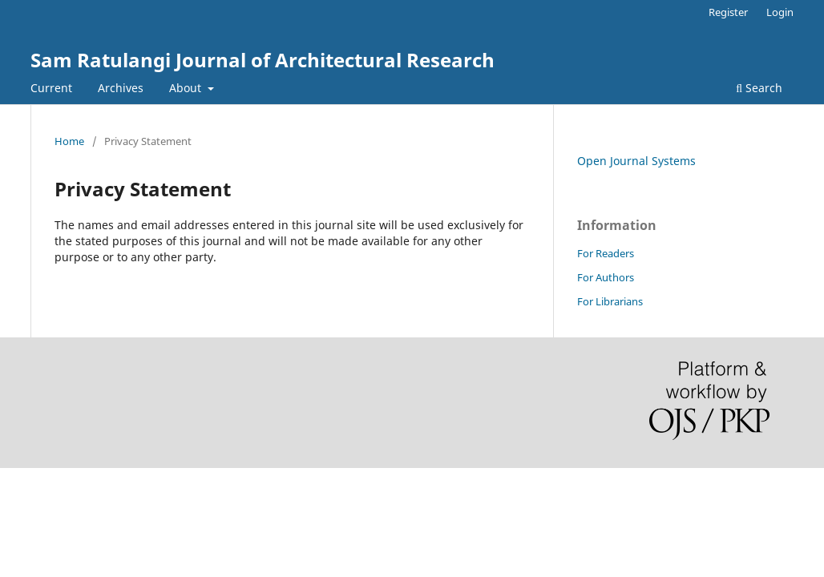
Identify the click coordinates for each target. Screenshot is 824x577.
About (186, 87)
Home (69, 141)
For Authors (605, 277)
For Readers (605, 253)
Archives (120, 87)
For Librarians (610, 301)
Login (780, 12)
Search (759, 87)
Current (51, 87)
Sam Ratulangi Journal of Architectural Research (262, 59)
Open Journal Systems (636, 160)
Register (728, 12)
